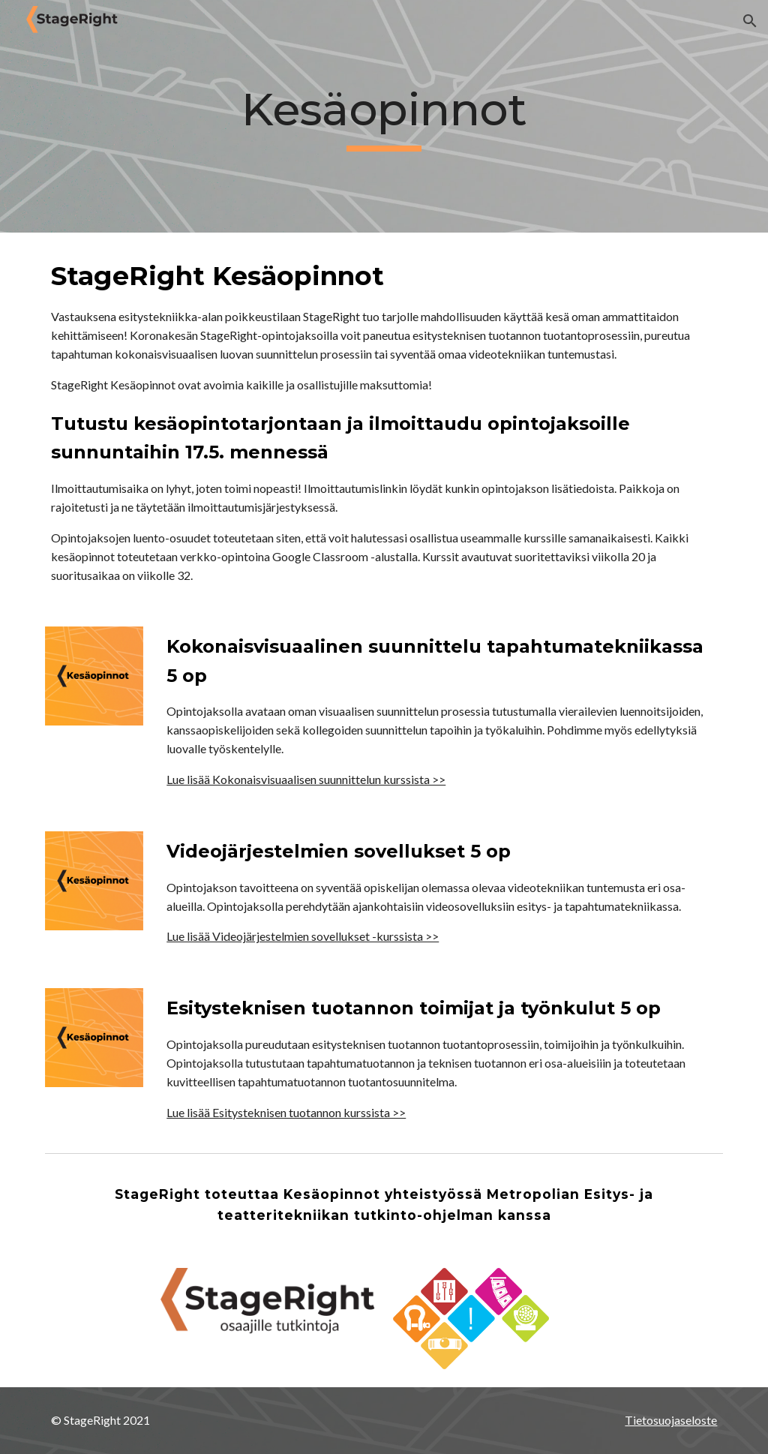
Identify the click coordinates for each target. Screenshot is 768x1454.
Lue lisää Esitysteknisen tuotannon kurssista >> (286, 1112)
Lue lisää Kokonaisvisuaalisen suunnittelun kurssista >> (306, 779)
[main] (383, 116)
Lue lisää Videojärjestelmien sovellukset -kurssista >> (302, 936)
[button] (750, 21)
